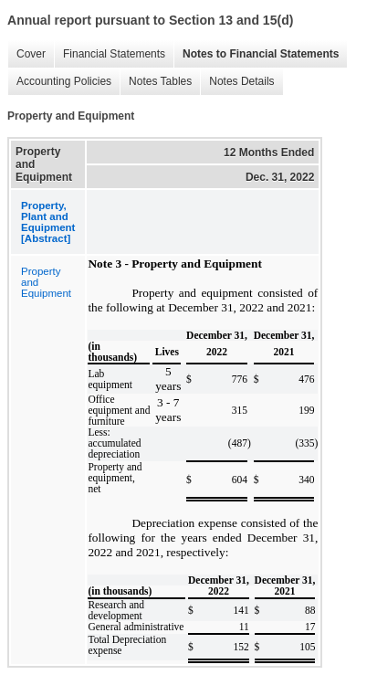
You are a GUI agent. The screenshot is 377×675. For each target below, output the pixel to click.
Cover (26, 54)
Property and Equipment (46, 282)
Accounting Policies (59, 82)
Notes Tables (156, 82)
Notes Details (237, 82)
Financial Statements (109, 54)
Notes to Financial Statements (256, 54)
